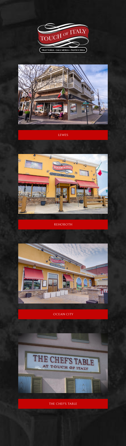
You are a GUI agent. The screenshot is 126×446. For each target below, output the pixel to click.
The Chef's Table (47, 403)
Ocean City (45, 314)
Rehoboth (45, 224)
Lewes (43, 135)
